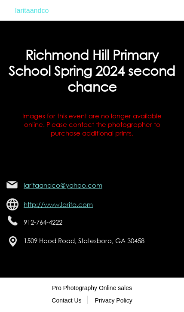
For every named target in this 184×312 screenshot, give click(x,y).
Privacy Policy (113, 300)
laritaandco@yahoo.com (63, 185)
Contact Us (66, 300)
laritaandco (32, 10)
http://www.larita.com (58, 204)
